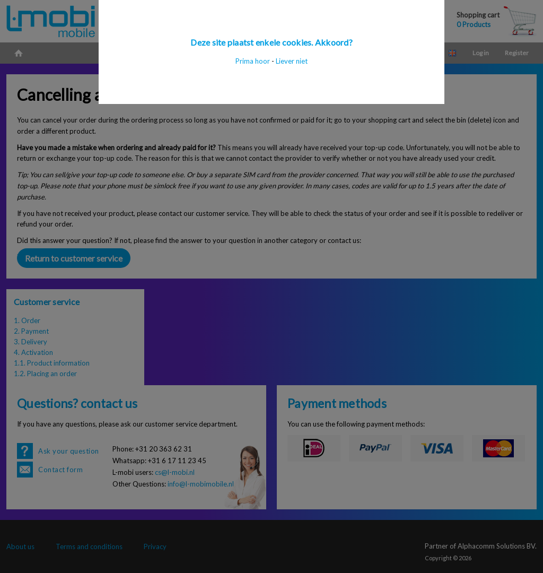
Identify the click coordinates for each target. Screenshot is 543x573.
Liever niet (292, 61)
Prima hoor (252, 61)
